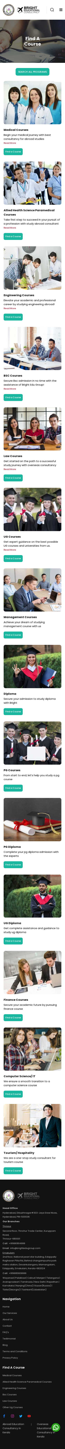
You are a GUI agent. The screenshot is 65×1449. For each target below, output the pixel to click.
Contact (7, 1325)
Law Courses (10, 1401)
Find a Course (13, 151)
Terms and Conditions (15, 1351)
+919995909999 (17, 1273)
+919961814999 (17, 1243)
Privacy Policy (10, 1357)
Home (6, 1306)
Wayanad (8, 1278)
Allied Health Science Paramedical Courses (27, 1381)
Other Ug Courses (13, 1407)
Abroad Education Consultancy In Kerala (13, 1428)
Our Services (10, 1313)
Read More (10, 143)
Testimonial (9, 1338)
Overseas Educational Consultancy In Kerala (46, 1430)
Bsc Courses (10, 1394)
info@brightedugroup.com (25, 1248)
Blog (5, 1345)
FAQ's (6, 1332)
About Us (8, 1319)
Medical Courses (12, 1375)
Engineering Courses (14, 1388)
